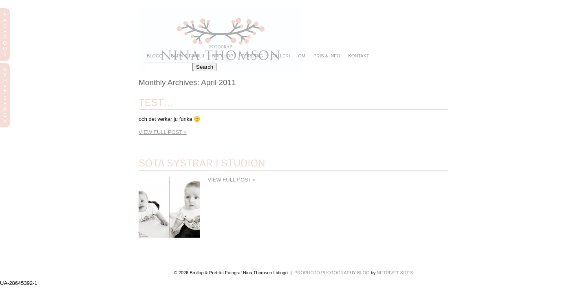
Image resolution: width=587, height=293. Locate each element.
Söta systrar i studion (202, 162)
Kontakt (358, 56)
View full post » (163, 132)
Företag (252, 56)
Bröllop (222, 56)
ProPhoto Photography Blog (332, 272)
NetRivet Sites (395, 272)
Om (301, 56)
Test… (156, 102)
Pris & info (326, 56)
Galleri (280, 56)
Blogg (155, 56)
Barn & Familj (187, 56)
